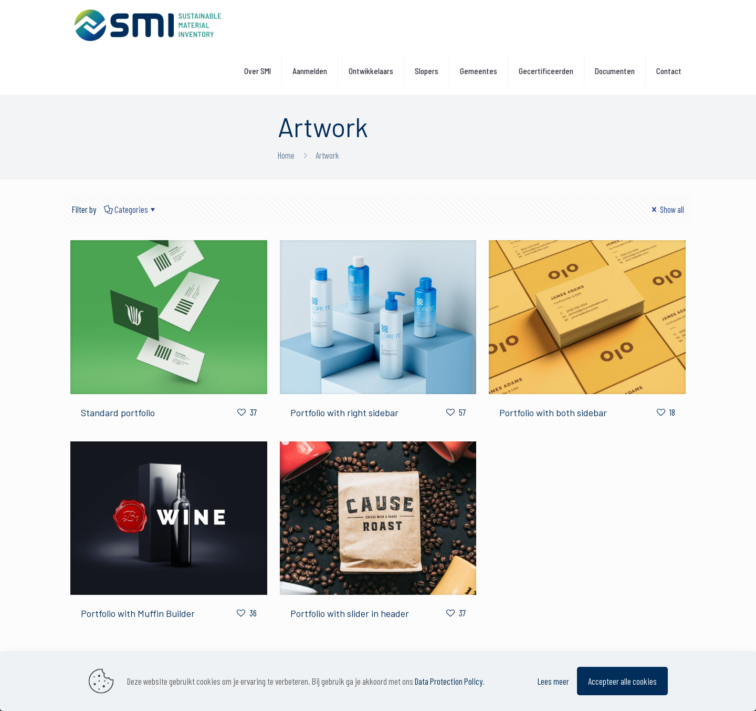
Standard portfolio (118, 412)
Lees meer (553, 681)
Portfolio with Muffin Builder (138, 613)
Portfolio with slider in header (349, 613)
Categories (130, 209)
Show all (666, 209)
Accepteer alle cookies (622, 681)
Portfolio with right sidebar (344, 412)
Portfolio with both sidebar (553, 412)
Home (286, 155)
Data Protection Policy (448, 681)
